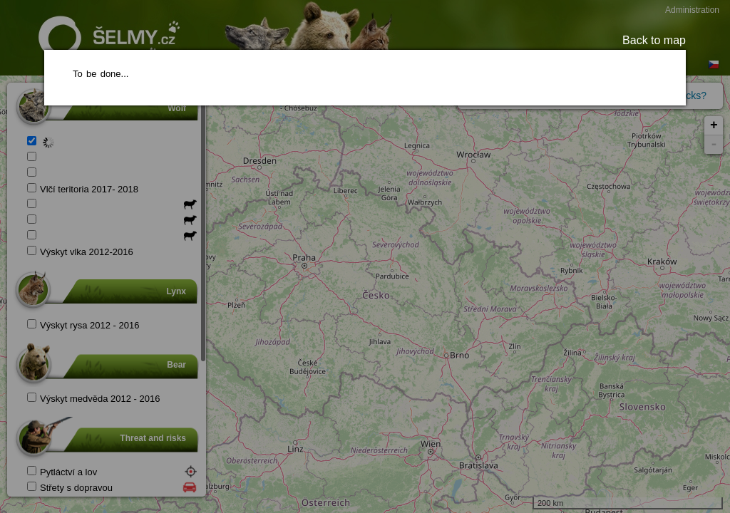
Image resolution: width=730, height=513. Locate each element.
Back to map (654, 40)
